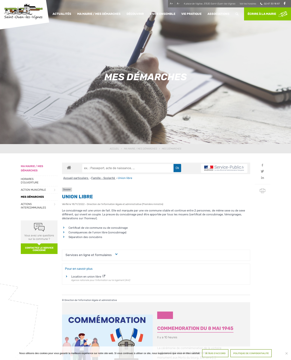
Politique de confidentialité (251, 353)
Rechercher (237, 14)
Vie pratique (191, 14)
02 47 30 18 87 (272, 3)
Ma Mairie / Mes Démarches (99, 14)
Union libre (125, 178)
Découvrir (135, 14)
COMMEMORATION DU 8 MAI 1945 (195, 328)
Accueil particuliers (76, 178)
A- (178, 3)
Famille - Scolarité (103, 178)
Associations (218, 14)
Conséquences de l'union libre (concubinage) (97, 232)
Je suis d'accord (215, 353)
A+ (171, 3)
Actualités (62, 14)
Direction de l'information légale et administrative (90, 300)
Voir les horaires (248, 3)
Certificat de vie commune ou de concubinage (98, 227)
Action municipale (33, 189)
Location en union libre (88, 276)
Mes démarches (32, 196)
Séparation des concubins (85, 237)
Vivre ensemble (162, 14)
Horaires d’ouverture (30, 180)
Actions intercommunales (33, 206)
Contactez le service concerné (39, 249)
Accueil (114, 148)
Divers (165, 315)
